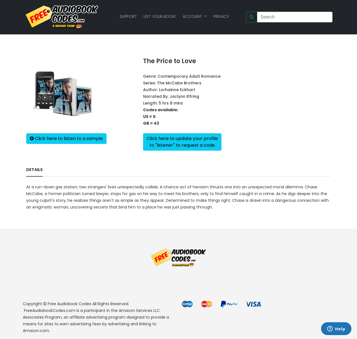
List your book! (160, 16)
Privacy (221, 16)
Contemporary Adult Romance (189, 76)
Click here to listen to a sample (66, 138)
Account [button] (193, 16)
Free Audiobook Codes (69, 304)
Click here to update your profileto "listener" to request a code (182, 141)
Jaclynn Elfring (184, 96)
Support (128, 16)
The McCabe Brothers (179, 83)
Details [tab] (34, 169)
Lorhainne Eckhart (177, 90)
